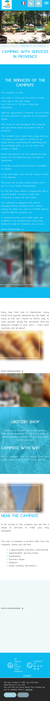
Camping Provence (9, 46)
